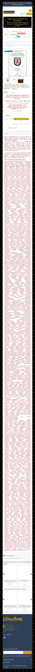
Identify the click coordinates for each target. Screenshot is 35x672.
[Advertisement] (17, 644)
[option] (10, 576)
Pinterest (27, 123)
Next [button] (31, 574)
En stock (6, 92)
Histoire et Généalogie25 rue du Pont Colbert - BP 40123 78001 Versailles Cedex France (10, 629)
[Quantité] (9, 119)
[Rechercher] (26, 10)
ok (27, 652)
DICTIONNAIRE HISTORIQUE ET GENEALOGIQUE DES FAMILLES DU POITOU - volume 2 (10, 607)
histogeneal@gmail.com (9, 626)
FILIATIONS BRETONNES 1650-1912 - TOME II (24, 581)
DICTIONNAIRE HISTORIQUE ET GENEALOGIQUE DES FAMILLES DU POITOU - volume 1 (10, 581)
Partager (15, 123)
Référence (6, 91)
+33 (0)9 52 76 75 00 (8, 624)
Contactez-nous (7, 7)
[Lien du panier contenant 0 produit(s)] (29, 14)
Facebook (4, 637)
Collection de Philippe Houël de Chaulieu (17, 4)
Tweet (21, 123)
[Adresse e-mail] (13, 652)
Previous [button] (4, 574)
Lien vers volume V (17, 110)
